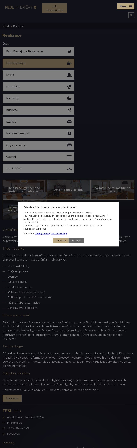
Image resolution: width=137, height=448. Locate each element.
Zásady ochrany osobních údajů (51, 233)
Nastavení (77, 240)
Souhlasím (60, 240)
